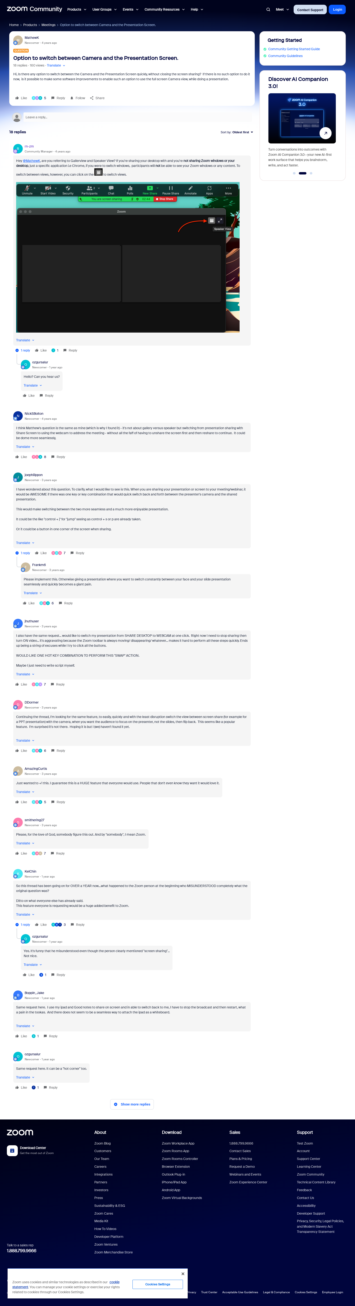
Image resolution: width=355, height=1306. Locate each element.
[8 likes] (39, 457)
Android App (171, 1190)
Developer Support (311, 1213)
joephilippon (34, 475)
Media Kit (101, 1221)
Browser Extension (176, 1166)
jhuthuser (32, 621)
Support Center (308, 1159)
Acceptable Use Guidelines (240, 1292)
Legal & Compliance (276, 1292)
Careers (100, 1166)
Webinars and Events (245, 1174)
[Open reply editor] (132, 117)
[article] (132, 249)
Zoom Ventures (106, 1244)
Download (172, 1132)
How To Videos (105, 1229)
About (100, 1132)
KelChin (30, 871)
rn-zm (29, 146)
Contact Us (305, 1198)
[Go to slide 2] (302, 173)
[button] (56, 65)
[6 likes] (46, 603)
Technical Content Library (316, 1182)
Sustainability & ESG (109, 1205)
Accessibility (306, 1205)
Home (14, 25)
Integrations (103, 1174)
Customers (102, 1151)
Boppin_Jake (34, 993)
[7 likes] (58, 553)
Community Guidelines (285, 56)
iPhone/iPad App (174, 1182)
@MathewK (31, 161)
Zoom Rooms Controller (180, 1159)
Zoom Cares (103, 1213)
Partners (100, 1182)
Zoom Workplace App (178, 1143)
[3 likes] (58, 925)
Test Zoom (305, 1143)
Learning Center (309, 1166)
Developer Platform (108, 1237)
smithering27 (34, 820)
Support (305, 1132)
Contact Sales (240, 1151)
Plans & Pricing (240, 1159)
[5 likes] (39, 98)
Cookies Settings (306, 1292)
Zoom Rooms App (175, 1151)
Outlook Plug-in (173, 1174)
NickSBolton (34, 413)
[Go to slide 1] (294, 173)
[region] (98, 1283)
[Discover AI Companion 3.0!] (302, 123)
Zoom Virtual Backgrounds (182, 1198)
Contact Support (310, 10)
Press (98, 1198)
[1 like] (54, 350)
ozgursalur (40, 362)
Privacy (191, 1292)
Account (303, 1151)
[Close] (183, 1273)
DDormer (32, 702)
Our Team (101, 1159)
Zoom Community (310, 1174)
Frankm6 (39, 565)
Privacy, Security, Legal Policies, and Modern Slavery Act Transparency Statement (320, 1226)
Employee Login (332, 1292)
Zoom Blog (102, 1143)
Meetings (48, 25)
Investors (101, 1190)
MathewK (32, 38)
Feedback (304, 1190)
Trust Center (209, 1292)
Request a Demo (242, 1166)
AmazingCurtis (36, 769)
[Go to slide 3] (311, 173)
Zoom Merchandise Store (113, 1252)
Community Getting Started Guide (294, 49)
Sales (234, 1132)
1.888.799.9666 (21, 1251)
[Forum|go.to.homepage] (34, 9)
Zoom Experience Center (248, 1182)
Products (30, 25)
